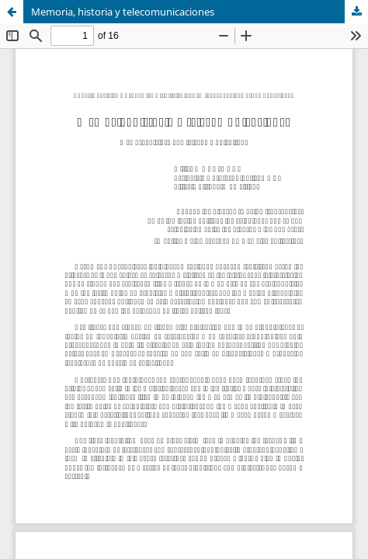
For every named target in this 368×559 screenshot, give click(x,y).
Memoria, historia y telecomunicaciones (122, 12)
